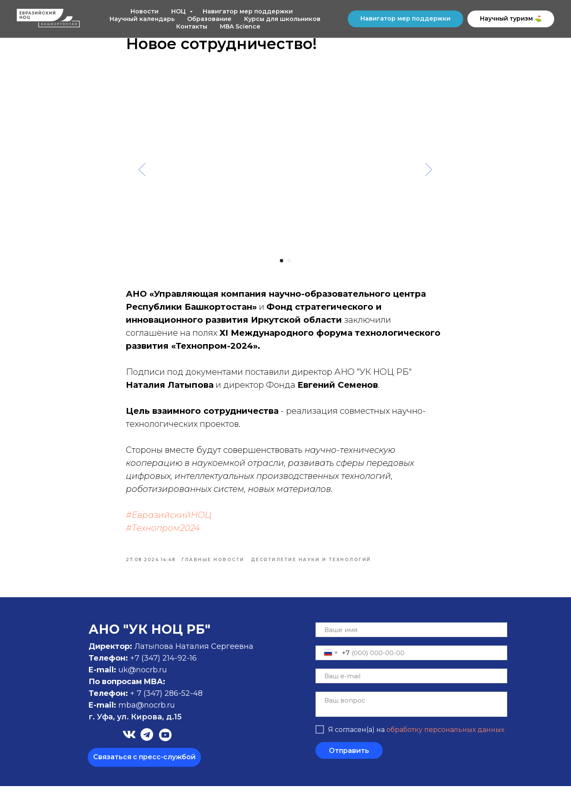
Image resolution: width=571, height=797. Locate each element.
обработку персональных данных (445, 741)
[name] (411, 640)
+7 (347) (146, 669)
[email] (411, 686)
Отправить (349, 762)
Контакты (191, 26)
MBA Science (240, 26)
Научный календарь (142, 19)
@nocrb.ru (155, 716)
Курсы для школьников (282, 19)
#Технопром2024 (163, 533)
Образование (209, 19)
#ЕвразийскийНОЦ (169, 520)
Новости (144, 11)
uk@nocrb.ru (142, 680)
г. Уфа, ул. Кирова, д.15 (135, 727)
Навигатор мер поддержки (248, 11)
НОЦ (179, 11)
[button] (144, 768)
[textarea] (411, 715)
